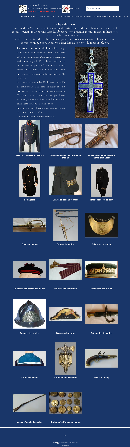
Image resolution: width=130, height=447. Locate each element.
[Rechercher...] (102, 8)
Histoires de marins (37, 5)
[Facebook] (65, 435)
